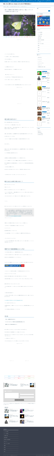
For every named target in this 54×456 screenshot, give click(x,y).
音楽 (38, 47)
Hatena (9, 378)
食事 (14, 0)
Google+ (29, 376)
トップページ (40, 61)
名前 (21, 393)
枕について (31, 0)
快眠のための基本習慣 (10, 1)
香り (35, 0)
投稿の (39, 132)
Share (19, 376)
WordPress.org (40, 134)
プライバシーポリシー (6, 455)
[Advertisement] (19, 46)
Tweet (9, 376)
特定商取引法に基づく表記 (13, 455)
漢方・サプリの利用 (40, 1)
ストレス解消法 (22, 1)
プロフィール (44, 0)
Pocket (19, 378)
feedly (29, 378)
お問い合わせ (48, 0)
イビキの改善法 (40, 32)
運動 (26, 0)
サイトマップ (5, 0)
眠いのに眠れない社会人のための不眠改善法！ (17, 4)
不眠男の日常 (40, 36)
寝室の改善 (18, 0)
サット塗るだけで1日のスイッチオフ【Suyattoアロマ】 (14, 300)
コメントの (40, 133)
